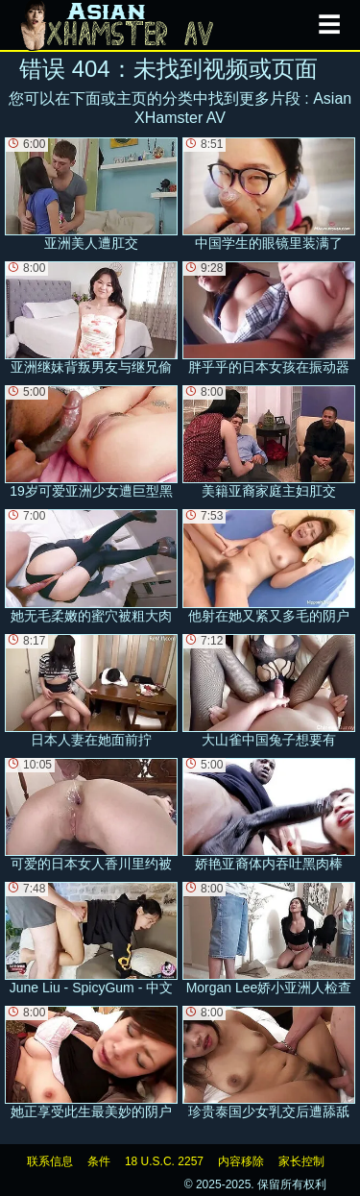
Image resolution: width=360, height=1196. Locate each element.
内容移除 (241, 1161)
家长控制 (301, 1161)
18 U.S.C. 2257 (164, 1161)
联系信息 (50, 1161)
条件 (98, 1161)
